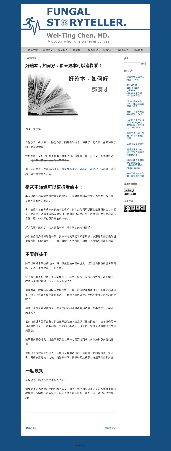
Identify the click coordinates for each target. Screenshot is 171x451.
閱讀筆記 (123, 50)
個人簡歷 (138, 50)
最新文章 (33, 50)
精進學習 (93, 50)
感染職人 (63, 50)
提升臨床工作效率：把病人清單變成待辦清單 (135, 152)
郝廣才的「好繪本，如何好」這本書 (87, 169)
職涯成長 (78, 50)
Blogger (90, 445)
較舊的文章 (110, 428)
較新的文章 (31, 428)
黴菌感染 (48, 50)
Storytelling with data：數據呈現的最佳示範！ (135, 103)
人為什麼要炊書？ (135, 144)
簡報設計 (108, 50)
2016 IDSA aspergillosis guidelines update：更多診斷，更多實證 (134, 90)
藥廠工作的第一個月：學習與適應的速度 (135, 135)
